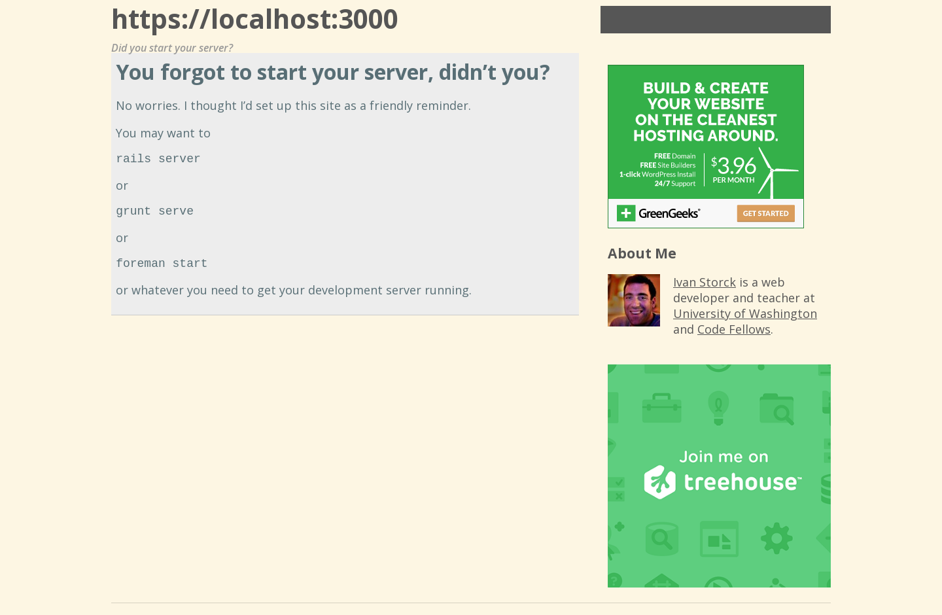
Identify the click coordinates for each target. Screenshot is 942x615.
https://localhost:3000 (254, 19)
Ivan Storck (704, 282)
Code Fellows (734, 329)
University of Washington (745, 313)
